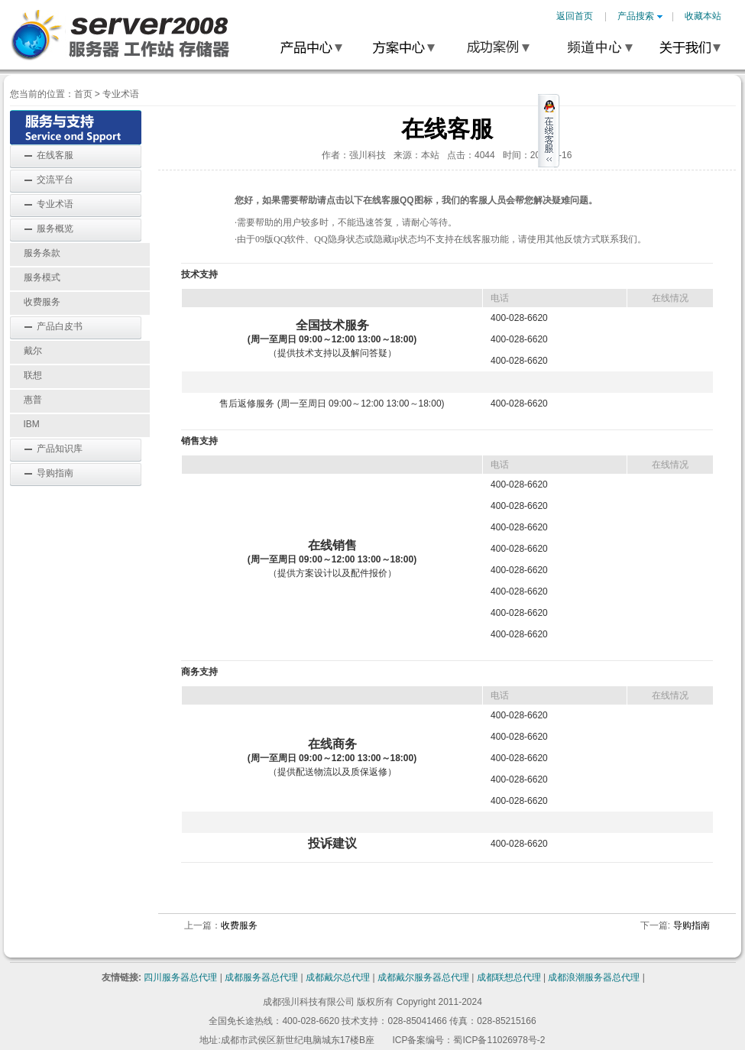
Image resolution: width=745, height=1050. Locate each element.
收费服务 (42, 302)
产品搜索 (639, 16)
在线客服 (55, 155)
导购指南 (55, 473)
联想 (33, 375)
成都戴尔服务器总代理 (423, 977)
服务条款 (42, 253)
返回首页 (574, 16)
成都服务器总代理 (261, 977)
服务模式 (42, 277)
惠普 (33, 399)
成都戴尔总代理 (338, 977)
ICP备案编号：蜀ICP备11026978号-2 (468, 1040)
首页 (83, 94)
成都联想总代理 (509, 977)
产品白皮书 (60, 326)
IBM (32, 424)
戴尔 (33, 350)
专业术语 (120, 94)
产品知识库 (60, 448)
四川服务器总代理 (180, 977)
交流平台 (55, 179)
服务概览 (55, 228)
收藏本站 (703, 16)
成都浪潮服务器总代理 (594, 977)
